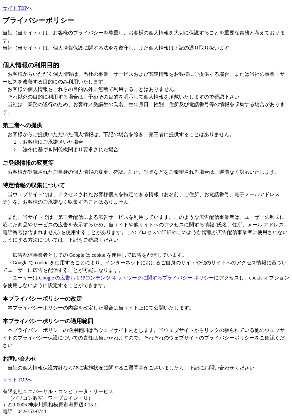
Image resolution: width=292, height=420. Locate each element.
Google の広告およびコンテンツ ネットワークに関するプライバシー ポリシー (126, 277)
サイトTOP (15, 8)
